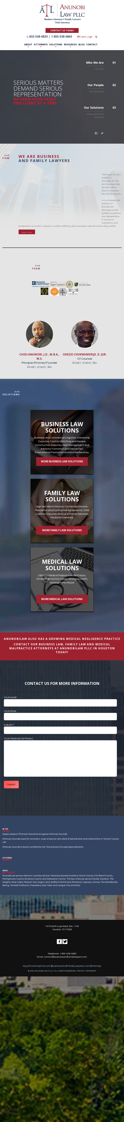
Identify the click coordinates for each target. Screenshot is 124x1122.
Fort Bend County (103, 876)
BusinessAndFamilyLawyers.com (71, 966)
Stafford (55, 883)
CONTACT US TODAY (62, 30)
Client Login (85, 36)
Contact (92, 44)
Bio (49, 367)
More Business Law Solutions (62, 461)
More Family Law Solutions (62, 530)
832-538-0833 (38, 36)
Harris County (86, 876)
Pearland (77, 883)
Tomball (14, 886)
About (28, 44)
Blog (81, 44)
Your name (60, 700)
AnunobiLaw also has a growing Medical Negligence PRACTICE (62, 639)
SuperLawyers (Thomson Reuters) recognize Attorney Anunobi (34, 835)
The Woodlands (109, 883)
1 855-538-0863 (61, 36)
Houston (104, 879)
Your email (60, 714)
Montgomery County (13, 879)
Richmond (65, 883)
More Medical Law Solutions (62, 599)
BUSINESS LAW (51, 645)
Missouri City (30, 883)
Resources (70, 44)
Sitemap (96, 966)
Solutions (55, 44)
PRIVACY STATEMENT (86, 971)
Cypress (87, 883)
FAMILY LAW (75, 645)
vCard (41, 367)
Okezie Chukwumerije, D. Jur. (85, 354)
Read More (27, 232)
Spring (5, 886)
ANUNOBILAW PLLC (76, 649)
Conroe (96, 883)
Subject (60, 728)
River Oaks (17, 883)
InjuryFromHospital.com (36, 966)
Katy (77, 886)
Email (30, 367)
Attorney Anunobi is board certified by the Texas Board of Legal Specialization (42, 847)
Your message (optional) (60, 758)
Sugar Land (44, 883)
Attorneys (41, 44)
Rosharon (24, 886)
